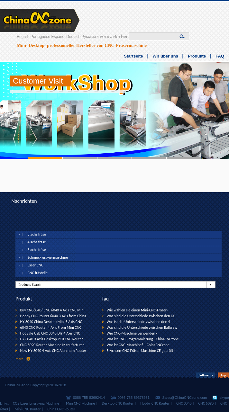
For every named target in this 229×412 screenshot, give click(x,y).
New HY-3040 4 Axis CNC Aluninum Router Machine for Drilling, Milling (53, 351)
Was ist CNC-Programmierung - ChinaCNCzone (143, 339)
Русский (89, 36)
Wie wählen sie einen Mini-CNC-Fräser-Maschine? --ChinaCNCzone (137, 310)
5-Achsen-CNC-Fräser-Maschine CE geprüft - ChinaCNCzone (141, 351)
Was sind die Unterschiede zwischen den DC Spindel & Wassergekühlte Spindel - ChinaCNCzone (141, 316)
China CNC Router (61, 409)
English (23, 36)
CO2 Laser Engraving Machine (36, 403)
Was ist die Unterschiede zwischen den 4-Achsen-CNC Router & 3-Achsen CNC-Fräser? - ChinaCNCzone (143, 322)
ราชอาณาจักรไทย (112, 36)
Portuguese (40, 36)
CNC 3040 (184, 403)
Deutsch (73, 36)
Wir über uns (165, 56)
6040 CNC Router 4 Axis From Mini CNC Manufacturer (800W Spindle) (50, 327)
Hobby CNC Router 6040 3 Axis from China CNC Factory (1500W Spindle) (53, 316)
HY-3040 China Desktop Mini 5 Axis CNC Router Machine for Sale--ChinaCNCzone (51, 322)
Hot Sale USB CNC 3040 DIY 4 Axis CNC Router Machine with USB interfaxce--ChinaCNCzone (50, 333)
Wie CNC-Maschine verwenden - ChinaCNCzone (132, 333)
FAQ (219, 56)
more (19, 359)
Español (58, 36)
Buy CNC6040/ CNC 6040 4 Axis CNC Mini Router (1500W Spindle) (52, 310)
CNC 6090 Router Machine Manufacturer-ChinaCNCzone (52, 345)
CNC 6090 (206, 403)
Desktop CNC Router (117, 403)
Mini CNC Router (27, 409)
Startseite (133, 56)
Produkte (197, 56)
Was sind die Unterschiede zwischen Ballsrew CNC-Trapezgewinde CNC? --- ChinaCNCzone (142, 327)
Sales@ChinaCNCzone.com (184, 397)
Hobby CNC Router (154, 403)
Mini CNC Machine (80, 403)
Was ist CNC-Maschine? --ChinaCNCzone (138, 345)
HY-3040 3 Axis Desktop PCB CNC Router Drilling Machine (51, 339)
